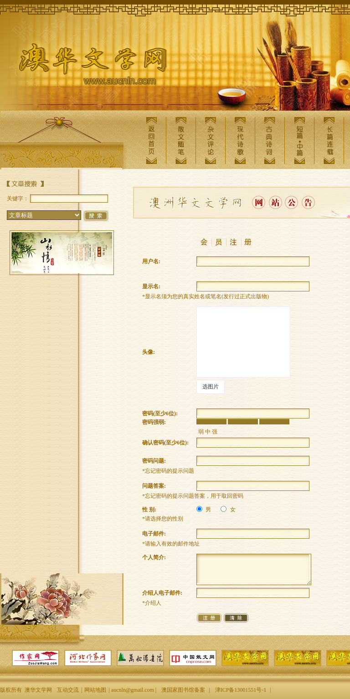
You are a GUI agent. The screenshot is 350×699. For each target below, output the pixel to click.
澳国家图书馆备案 (183, 690)
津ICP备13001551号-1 (241, 690)
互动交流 (68, 690)
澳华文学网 (85, 66)
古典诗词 (269, 140)
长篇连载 (329, 140)
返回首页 (151, 140)
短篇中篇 (299, 140)
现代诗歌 (240, 140)
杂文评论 (210, 140)
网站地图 (95, 690)
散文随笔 (180, 140)
